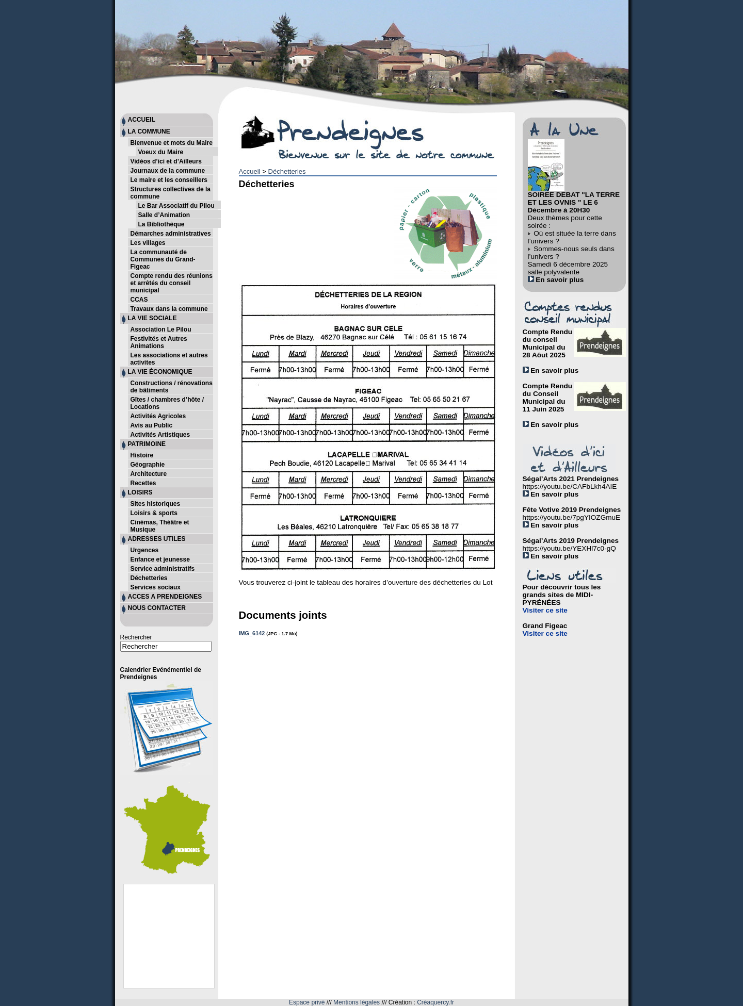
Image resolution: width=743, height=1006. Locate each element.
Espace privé (307, 1002)
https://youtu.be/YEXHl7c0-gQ (569, 548)
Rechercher (136, 637)
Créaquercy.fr (435, 1002)
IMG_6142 (252, 633)
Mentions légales (356, 1002)
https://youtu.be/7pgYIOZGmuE (572, 517)
